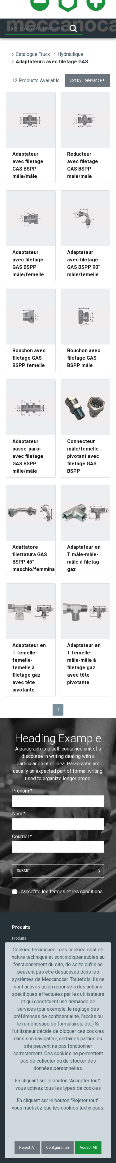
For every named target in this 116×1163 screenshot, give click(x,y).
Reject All (27, 1147)
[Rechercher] (34, 29)
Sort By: (87, 80)
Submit (23, 871)
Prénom (22, 791)
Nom (18, 814)
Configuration (57, 1147)
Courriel (22, 836)
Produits (19, 938)
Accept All (88, 1147)
